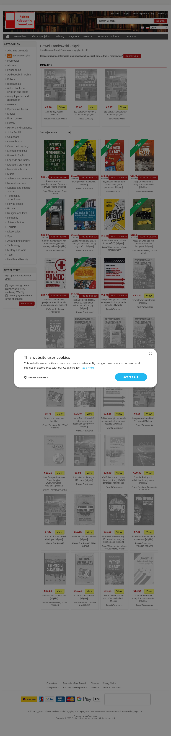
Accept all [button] (131, 377)
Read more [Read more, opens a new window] (88, 367)
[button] (36, 377)
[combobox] (150, 353)
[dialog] (85, 368)
